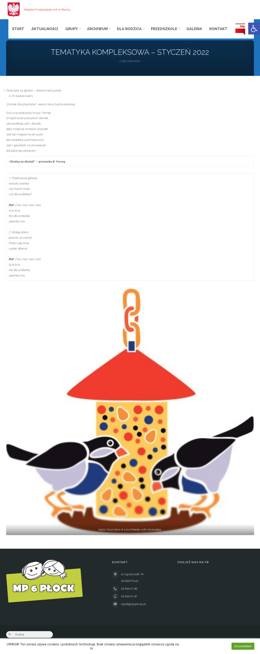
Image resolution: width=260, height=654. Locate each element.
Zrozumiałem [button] (243, 646)
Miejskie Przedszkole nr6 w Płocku (47, 9)
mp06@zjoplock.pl (133, 604)
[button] (254, 28)
